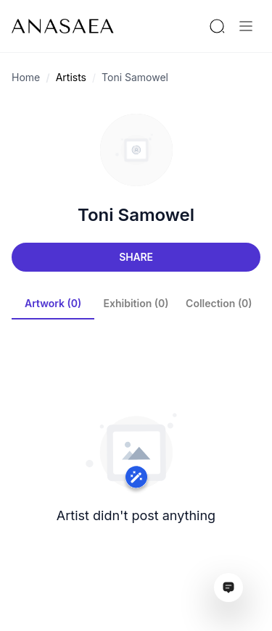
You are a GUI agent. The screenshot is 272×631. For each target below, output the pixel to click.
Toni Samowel (135, 77)
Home (26, 77)
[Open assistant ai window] (228, 587)
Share (135, 257)
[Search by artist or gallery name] (216, 26)
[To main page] (63, 26)
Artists (71, 77)
